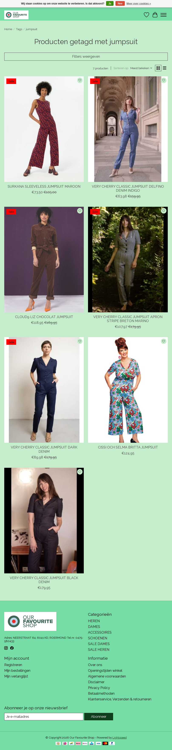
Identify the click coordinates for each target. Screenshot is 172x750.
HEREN (94, 621)
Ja (109, 3)
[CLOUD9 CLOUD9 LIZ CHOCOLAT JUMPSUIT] (44, 259)
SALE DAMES (99, 644)
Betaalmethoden (101, 693)
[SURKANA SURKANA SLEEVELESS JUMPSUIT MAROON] (44, 129)
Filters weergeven (86, 56)
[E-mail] (43, 716)
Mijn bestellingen (17, 671)
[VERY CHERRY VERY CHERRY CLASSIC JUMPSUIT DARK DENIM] (44, 390)
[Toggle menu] (163, 15)
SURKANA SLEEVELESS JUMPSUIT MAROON (44, 186)
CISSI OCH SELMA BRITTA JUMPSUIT (128, 447)
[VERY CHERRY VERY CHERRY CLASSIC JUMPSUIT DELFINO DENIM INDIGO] (128, 129)
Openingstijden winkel (105, 671)
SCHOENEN (97, 638)
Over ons (95, 665)
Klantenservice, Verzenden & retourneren (119, 699)
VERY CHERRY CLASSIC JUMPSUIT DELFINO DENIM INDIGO (128, 188)
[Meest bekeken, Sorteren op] (141, 68)
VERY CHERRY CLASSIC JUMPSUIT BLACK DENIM (44, 580)
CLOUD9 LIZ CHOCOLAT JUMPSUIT (44, 317)
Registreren (13, 665)
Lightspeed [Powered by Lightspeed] (119, 737)
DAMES (94, 627)
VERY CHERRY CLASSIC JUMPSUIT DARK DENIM (44, 449)
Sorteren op (121, 68)
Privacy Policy (99, 688)
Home (8, 29)
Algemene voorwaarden (107, 676)
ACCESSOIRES (100, 632)
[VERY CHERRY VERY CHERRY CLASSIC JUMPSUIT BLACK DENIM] (44, 520)
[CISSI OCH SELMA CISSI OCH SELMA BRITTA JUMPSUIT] (128, 390)
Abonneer (98, 717)
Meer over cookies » (139, 3)
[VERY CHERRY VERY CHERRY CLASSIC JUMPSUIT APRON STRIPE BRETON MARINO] (128, 259)
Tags (19, 29)
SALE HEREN (98, 650)
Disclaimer (96, 682)
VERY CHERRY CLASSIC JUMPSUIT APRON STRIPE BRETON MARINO (127, 319)
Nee (120, 3)
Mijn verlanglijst (16, 676)
